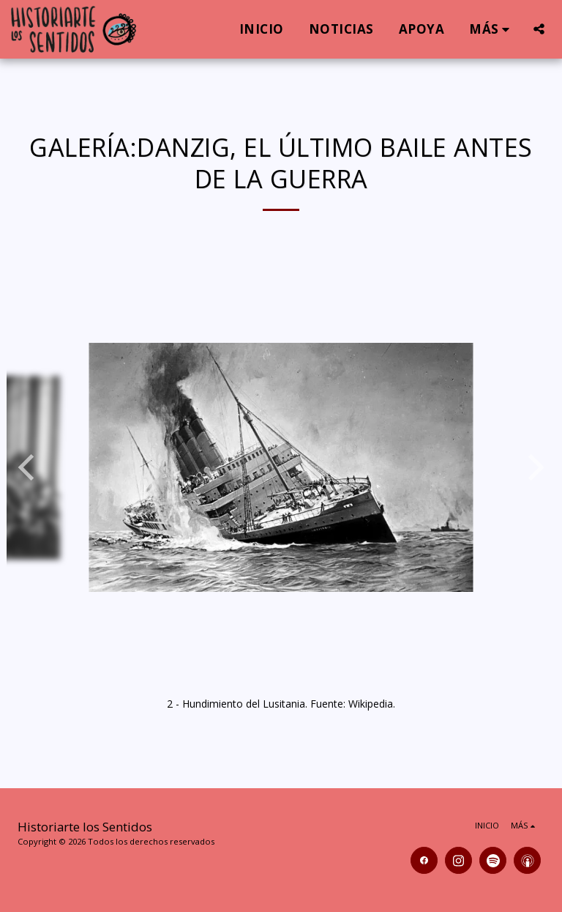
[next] (533, 467)
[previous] (28, 467)
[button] (539, 29)
